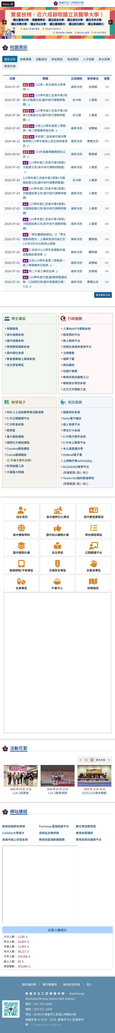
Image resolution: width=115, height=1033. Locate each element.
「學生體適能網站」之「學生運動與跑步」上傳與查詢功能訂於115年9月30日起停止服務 (44, 239)
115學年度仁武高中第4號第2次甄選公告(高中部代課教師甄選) (44, 167)
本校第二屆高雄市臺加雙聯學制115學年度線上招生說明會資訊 (45, 141)
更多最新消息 (103, 295)
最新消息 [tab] (10, 59)
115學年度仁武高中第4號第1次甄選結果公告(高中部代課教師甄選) (44, 208)
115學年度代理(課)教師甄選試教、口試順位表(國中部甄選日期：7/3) (45, 281)
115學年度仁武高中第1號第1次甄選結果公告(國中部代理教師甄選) (44, 180)
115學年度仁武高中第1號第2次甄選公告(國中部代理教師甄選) (45, 115)
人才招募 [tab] (88, 59)
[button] (8, 4)
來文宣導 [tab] (104, 59)
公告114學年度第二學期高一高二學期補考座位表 (44, 128)
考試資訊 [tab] (72, 59)
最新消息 (76, 87)
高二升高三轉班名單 (40, 271)
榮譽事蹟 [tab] (25, 59)
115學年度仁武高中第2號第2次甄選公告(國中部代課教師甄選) (45, 99)
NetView (55, 1024)
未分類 (76, 100)
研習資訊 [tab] (57, 59)
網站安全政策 (71, 984)
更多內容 (100, 760)
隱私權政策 (29, 984)
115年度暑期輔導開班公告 (44, 154)
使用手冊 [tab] (10, 66)
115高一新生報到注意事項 (44, 86)
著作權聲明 (50, 984)
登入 (89, 984)
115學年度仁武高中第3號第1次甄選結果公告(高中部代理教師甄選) (44, 223)
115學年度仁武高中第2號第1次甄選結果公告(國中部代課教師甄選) (44, 193)
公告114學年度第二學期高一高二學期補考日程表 (44, 262)
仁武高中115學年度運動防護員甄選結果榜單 (44, 252)
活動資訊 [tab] (41, 59)
